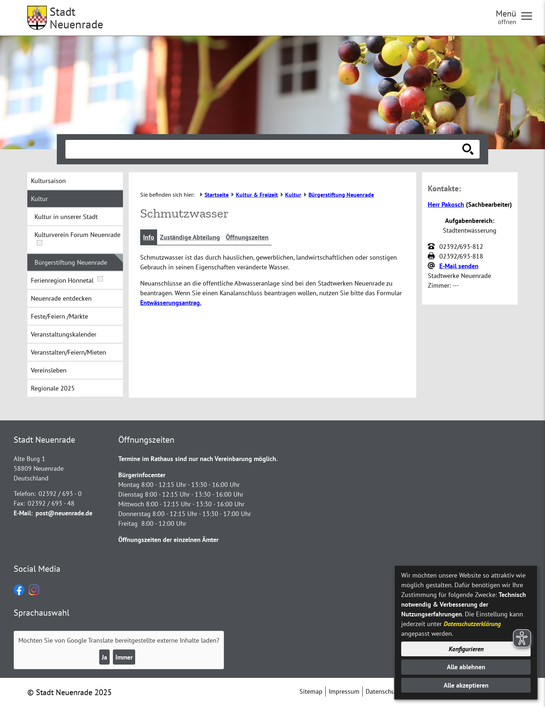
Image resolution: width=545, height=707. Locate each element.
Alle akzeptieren (466, 685)
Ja (104, 657)
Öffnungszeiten (247, 237)
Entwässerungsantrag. (170, 302)
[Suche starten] (468, 149)
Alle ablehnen (466, 667)
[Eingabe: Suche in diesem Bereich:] (264, 149)
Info (148, 237)
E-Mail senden (458, 266)
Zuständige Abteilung (190, 237)
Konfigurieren (466, 649)
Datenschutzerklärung (472, 624)
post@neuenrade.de (64, 513)
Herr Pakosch (446, 204)
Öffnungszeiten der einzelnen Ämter (168, 539)
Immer (124, 657)
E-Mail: (23, 513)
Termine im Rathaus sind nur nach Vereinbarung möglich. (198, 459)
